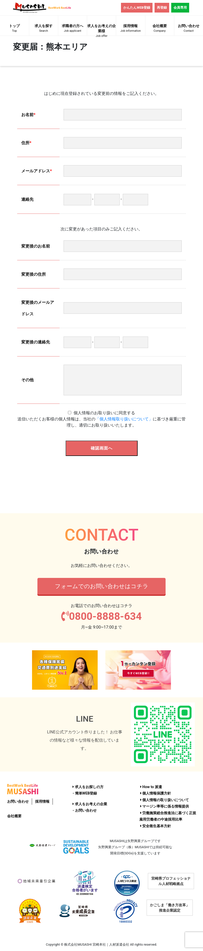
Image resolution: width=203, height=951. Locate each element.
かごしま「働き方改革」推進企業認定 (169, 907)
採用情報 (130, 28)
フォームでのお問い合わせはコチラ (101, 586)
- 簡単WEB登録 (85, 793)
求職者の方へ (72, 28)
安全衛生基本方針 (155, 826)
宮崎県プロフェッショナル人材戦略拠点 (171, 881)
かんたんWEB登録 (136, 7)
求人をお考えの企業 (90, 804)
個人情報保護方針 (155, 793)
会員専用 (180, 7)
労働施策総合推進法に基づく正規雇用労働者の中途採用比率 (167, 816)
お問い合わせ (188, 28)
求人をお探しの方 (88, 787)
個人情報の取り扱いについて (164, 800)
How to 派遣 (151, 787)
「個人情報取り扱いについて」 (124, 419)
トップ (14, 28)
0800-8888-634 (101, 616)
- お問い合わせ (84, 810)
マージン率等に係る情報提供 (164, 806)
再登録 (162, 7)
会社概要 (159, 28)
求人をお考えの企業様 (101, 30)
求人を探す (43, 28)
